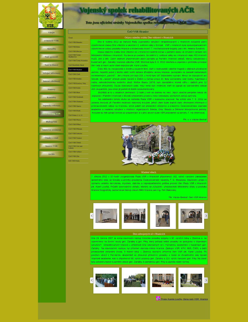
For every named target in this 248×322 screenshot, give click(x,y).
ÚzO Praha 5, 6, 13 (75, 115)
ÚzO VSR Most (74, 92)
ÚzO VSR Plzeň (74, 111)
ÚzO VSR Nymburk (75, 97)
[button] (106, 216)
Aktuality (51, 48)
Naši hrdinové (51, 65)
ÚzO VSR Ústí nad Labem (75, 147)
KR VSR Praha (73, 161)
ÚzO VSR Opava (74, 106)
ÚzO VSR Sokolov (75, 133)
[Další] (206, 216)
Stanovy (51, 89)
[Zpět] (92, 216)
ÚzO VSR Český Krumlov (78, 60)
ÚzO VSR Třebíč (74, 143)
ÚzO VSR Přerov (74, 120)
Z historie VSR (51, 40)
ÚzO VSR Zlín (73, 156)
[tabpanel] (149, 80)
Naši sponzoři (51, 57)
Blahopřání (51, 121)
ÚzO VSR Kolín (74, 88)
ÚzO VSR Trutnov (75, 138)
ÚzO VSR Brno (74, 47)
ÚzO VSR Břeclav (75, 51)
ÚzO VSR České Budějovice (74, 56)
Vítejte (51, 32)
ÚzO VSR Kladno (74, 79)
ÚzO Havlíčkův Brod (76, 65)
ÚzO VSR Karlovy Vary (77, 83)
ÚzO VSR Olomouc (75, 101)
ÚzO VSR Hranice (75, 70)
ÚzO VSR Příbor (74, 124)
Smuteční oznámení (51, 129)
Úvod (70, 38)
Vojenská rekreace (51, 105)
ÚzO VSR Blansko (75, 42)
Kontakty (51, 97)
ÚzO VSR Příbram (75, 129)
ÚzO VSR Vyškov (75, 152)
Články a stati (51, 138)
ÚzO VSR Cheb (74, 74)
